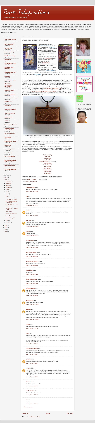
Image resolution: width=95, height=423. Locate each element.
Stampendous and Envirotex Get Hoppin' (11, 198)
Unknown (28, 309)
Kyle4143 (28, 359)
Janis (27, 333)
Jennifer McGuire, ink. (10, 72)
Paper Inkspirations (26, 12)
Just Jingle (7, 76)
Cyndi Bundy (47, 158)
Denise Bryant (29, 300)
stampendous (33, 181)
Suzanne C (28, 381)
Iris (26, 399)
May (7, 196)
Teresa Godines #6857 (31, 279)
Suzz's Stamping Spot (10, 63)
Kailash (28, 324)
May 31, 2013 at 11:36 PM (32, 319)
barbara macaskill (30, 288)
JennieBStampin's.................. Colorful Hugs (11, 129)
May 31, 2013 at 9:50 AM (32, 215)
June (7, 193)
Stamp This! (8, 59)
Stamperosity (8, 137)
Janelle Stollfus (47, 160)
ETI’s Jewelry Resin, (46, 45)
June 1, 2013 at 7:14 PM (32, 376)
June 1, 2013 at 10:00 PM (32, 394)
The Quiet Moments (10, 133)
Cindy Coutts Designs (10, 39)
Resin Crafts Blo (50, 70)
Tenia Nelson (29, 270)
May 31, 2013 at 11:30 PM (32, 304)
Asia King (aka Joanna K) (32, 261)
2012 (6, 225)
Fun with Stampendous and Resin (11, 202)
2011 (6, 227)
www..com (82, 126)
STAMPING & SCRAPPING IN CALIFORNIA (8, 85)
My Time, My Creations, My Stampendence (11, 161)
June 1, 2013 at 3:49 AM (31, 354)
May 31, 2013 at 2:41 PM (32, 247)
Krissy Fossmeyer (43, 161)
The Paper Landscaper (10, 169)
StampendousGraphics (32, 348)
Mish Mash (7, 120)
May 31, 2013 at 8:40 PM (32, 295)
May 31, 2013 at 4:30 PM (32, 265)
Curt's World (8, 145)
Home (48, 413)
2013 (6, 179)
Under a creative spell (10, 109)
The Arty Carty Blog (10, 156)
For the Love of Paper (10, 80)
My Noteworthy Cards (10, 141)
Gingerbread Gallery (10, 165)
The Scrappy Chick (9, 149)
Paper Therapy (8, 152)
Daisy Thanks (9, 211)
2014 (6, 177)
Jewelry (28, 181)
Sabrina (28, 231)
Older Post (69, 413)
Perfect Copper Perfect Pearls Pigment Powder (43, 91)
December (8, 181)
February (8, 222)
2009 (6, 231)
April (7, 220)
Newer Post (26, 413)
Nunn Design (37, 74)
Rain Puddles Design (10, 55)
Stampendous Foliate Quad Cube (53, 88)
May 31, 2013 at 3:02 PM (32, 256)
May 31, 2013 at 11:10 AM (32, 226)
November (8, 183)
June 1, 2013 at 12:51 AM (32, 343)
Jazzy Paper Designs (10, 52)
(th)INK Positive (9, 101)
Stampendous (48, 58)
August (8, 189)
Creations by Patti (9, 90)
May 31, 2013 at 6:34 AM (32, 191)
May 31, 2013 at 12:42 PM (32, 235)
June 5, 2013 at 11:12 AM (32, 404)
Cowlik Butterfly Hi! (10, 218)
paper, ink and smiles (10, 94)
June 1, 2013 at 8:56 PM (32, 386)
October (8, 185)
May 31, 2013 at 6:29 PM (32, 283)
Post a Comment (28, 407)
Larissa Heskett (30, 240)
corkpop (28, 368)
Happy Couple (9, 215)
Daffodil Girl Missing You (11, 213)
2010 (6, 229)
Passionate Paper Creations (9, 68)
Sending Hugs (8, 48)
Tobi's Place (8, 105)
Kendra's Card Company (11, 98)
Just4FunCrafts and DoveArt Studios (10, 43)
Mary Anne (28, 220)
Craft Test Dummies (10, 113)
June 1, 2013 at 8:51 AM (31, 363)
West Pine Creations (31, 252)
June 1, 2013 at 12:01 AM (32, 328)
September (8, 187)
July (7, 191)
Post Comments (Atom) (34, 416)
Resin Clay (52, 47)
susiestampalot (8, 117)
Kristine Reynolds (30, 187)
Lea (27, 196)
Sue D (27, 210)
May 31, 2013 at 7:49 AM (32, 205)
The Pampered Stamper (11, 124)
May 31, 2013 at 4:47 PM (32, 274)
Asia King (47, 156)
